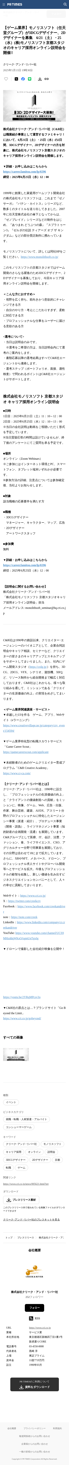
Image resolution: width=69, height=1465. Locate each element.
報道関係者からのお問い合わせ (34, 1436)
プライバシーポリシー (35, 1428)
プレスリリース (25, 1237)
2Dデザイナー (40, 1160)
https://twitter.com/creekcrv (24, 901)
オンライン (34, 1152)
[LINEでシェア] (30, 79)
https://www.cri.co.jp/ (33, 895)
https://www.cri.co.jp (40, 1327)
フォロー (34, 1307)
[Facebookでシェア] (23, 79)
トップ (9, 1237)
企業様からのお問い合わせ (34, 1443)
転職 (8, 1167)
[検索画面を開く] (65, 4)
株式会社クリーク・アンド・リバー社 (34, 1292)
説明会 (51, 1152)
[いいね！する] (6, 79)
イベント (11, 1102)
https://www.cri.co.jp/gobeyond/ (22, 1018)
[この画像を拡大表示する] (16, 1054)
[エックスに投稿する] (16, 79)
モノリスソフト (52, 1144)
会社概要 (11, 1428)
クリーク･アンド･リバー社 (21, 1144)
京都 (57, 1160)
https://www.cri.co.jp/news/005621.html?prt (26, 1184)
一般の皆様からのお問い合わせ (34, 1451)
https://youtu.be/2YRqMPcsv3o (21, 997)
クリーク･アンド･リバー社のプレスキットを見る (31, 1219)
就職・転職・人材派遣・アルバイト (26, 1119)
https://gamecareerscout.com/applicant (26, 752)
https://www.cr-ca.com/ (17, 773)
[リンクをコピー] (46, 79)
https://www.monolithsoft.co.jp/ (39, 256)
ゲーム (21, 1167)
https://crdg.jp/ (38, 666)
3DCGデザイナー (16, 1160)
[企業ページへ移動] (34, 1272)
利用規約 (57, 1428)
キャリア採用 (13, 1152)
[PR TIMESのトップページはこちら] (14, 4)
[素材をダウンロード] (40, 79)
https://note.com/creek (24, 917)
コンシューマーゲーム (19, 1127)
